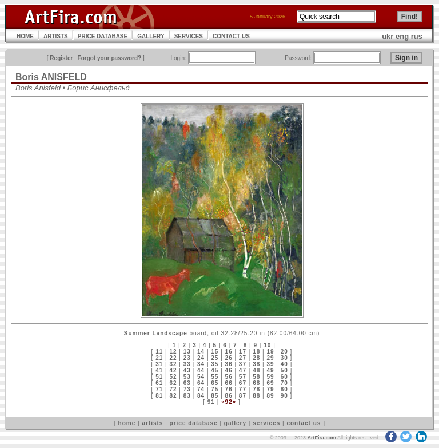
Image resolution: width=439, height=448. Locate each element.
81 (159, 396)
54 (201, 377)
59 (270, 377)
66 (229, 383)
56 (229, 377)
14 (201, 351)
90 (284, 396)
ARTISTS (55, 36)
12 (173, 351)
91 (211, 402)
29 (270, 358)
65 (214, 383)
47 (242, 370)
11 (159, 351)
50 (284, 370)
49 (270, 370)
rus (416, 36)
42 (173, 370)
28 (256, 358)
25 (214, 358)
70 (284, 383)
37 (242, 364)
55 (214, 377)
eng (402, 36)
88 (256, 396)
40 (284, 364)
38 (256, 364)
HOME (25, 36)
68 (256, 383)
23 (187, 358)
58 (256, 377)
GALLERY (150, 36)
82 (173, 396)
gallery (235, 423)
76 (229, 389)
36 (229, 364)
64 (201, 383)
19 (270, 351)
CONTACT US (231, 36)
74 (201, 389)
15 (214, 351)
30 (284, 358)
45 (214, 370)
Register (61, 58)
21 (159, 358)
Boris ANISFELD (51, 77)
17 (242, 351)
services (266, 423)
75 (214, 389)
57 (242, 377)
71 (159, 389)
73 (187, 389)
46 (229, 370)
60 (284, 377)
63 (187, 383)
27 (242, 358)
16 (229, 351)
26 (229, 358)
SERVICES (188, 36)
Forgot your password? (110, 58)
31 (159, 364)
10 (267, 345)
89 (270, 396)
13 (187, 351)
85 (214, 396)
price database (194, 423)
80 (284, 389)
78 (256, 389)
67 (242, 383)
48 (256, 370)
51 (159, 377)
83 (187, 396)
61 (159, 383)
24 (201, 358)
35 (214, 364)
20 (284, 351)
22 (173, 358)
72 (173, 389)
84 (201, 396)
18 (256, 351)
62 (173, 383)
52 (173, 377)
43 (187, 370)
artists (152, 423)
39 (270, 364)
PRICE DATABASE (102, 36)
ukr (387, 36)
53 (187, 377)
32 (173, 364)
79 (270, 389)
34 (201, 364)
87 (242, 396)
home (127, 423)
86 (229, 396)
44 (201, 370)
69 (270, 383)
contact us (303, 423)
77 (242, 389)
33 (187, 364)
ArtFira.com (321, 438)
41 (159, 370)
